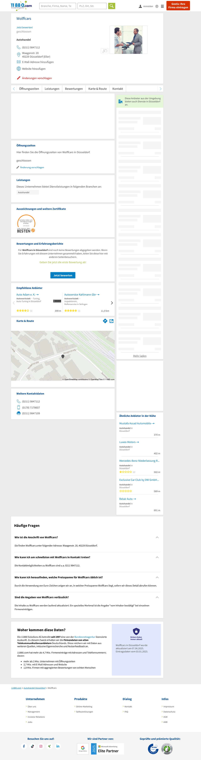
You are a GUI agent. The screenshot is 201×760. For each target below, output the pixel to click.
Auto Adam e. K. (25, 294)
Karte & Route (97, 89)
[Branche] (57, 6)
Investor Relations (36, 716)
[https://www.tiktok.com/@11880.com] (32, 746)
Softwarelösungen (84, 711)
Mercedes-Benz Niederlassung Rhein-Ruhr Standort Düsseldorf (139, 460)
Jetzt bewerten (63, 275)
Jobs (30, 722)
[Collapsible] (157, 537)
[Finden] (111, 6)
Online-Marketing (84, 706)
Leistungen (52, 89)
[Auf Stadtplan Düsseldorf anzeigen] (111, 320)
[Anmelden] (147, 6)
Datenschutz (169, 711)
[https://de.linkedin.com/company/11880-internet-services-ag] (58, 746)
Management (34, 711)
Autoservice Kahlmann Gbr (80, 294)
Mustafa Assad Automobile (135, 423)
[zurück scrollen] (13, 88)
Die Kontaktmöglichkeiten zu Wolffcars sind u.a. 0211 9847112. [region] (47, 565)
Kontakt (117, 89)
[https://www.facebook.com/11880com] (24, 746)
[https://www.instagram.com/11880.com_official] (41, 746)
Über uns (32, 706)
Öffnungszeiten (29, 89)
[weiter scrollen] (160, 88)
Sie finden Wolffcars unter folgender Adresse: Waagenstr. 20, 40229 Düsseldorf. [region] (56, 545)
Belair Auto (126, 499)
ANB (165, 722)
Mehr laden (140, 356)
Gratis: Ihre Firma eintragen (178, 5)
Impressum (168, 706)
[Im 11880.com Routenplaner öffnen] (105, 320)
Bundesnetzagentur (84, 636)
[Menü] (163, 6)
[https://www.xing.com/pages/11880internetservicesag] (49, 746)
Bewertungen (74, 89)
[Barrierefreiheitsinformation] (158, 6)
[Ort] (92, 6)
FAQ (126, 711)
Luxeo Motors (127, 442)
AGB (165, 716)
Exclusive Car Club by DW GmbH (138, 480)
